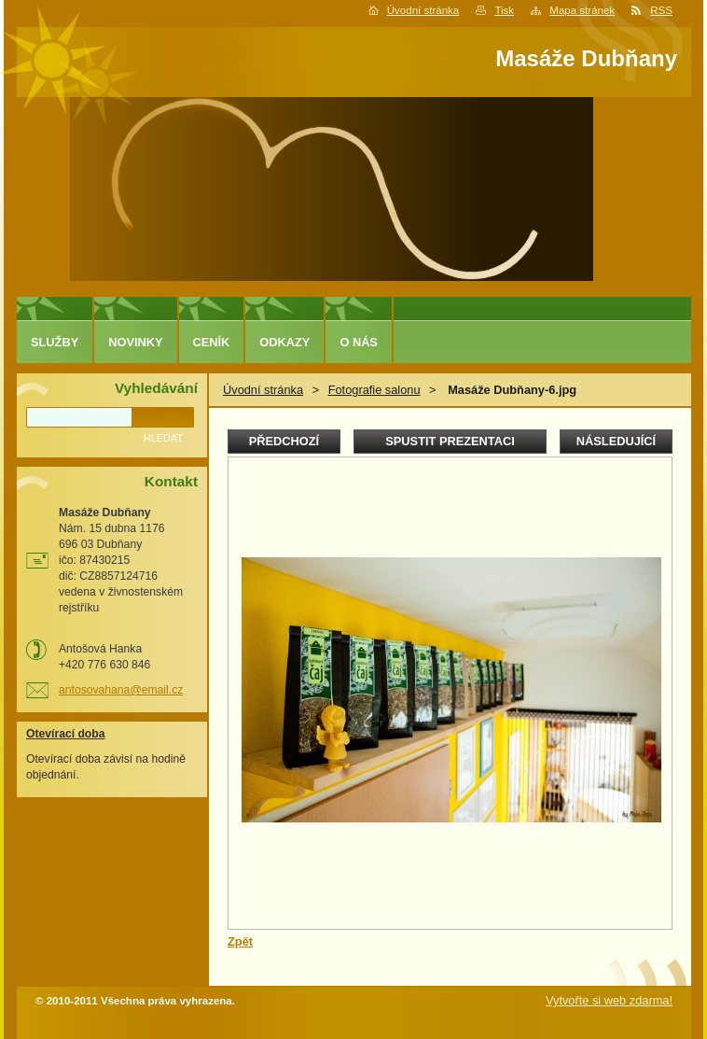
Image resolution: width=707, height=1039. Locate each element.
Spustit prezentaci (449, 441)
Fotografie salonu (374, 390)
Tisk (504, 10)
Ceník (211, 342)
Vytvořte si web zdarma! (609, 1000)
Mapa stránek (582, 10)
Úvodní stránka (423, 10)
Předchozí (284, 441)
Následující (616, 441)
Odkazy (284, 342)
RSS (661, 10)
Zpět (240, 941)
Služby (54, 342)
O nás (359, 342)
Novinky (135, 342)
